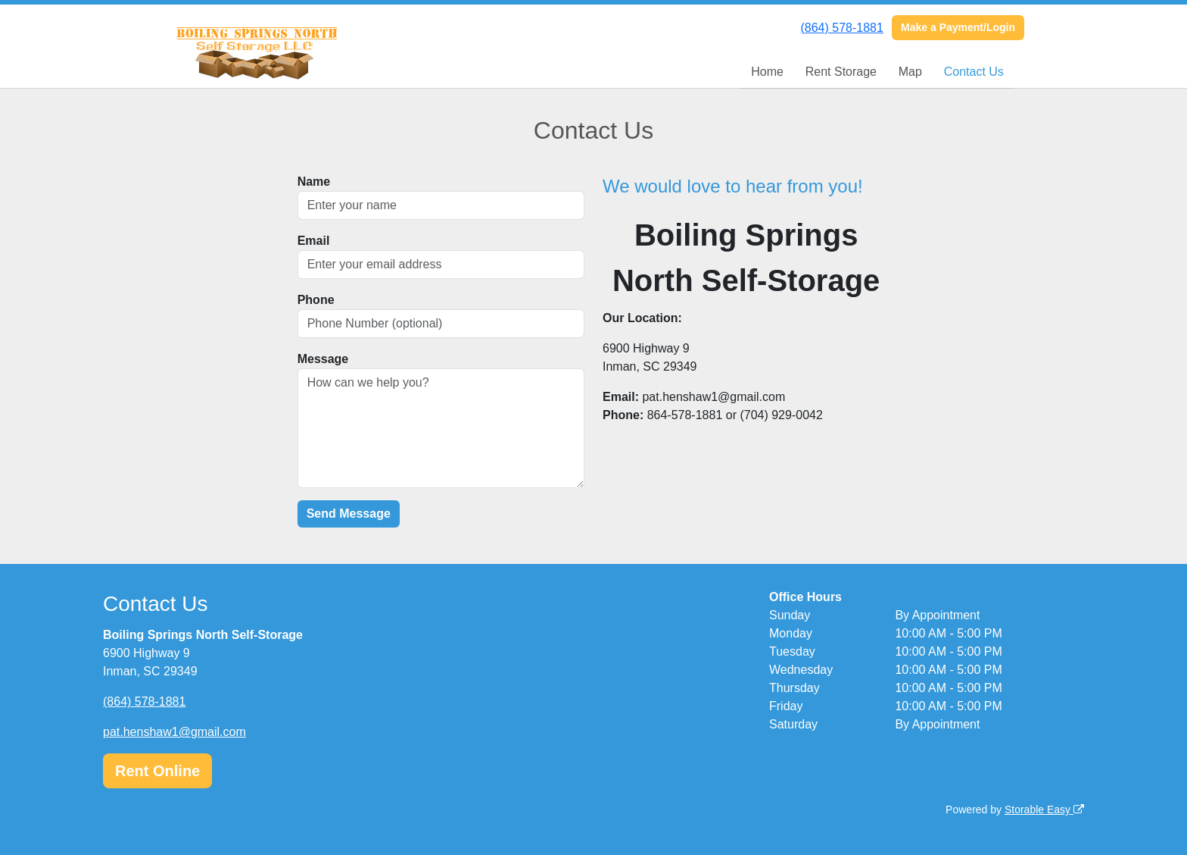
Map (910, 71)
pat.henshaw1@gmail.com (174, 731)
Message (323, 358)
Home (767, 71)
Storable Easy (1044, 809)
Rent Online (157, 771)
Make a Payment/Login (958, 27)
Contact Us (974, 71)
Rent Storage (841, 71)
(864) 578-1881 (841, 27)
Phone (316, 299)
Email (314, 240)
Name (314, 181)
